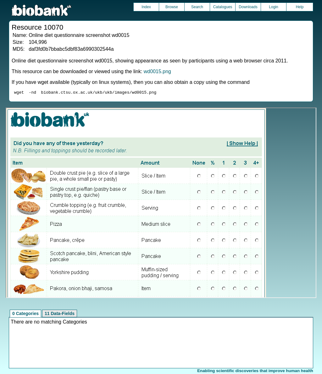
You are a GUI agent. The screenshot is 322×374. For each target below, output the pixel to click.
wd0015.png (157, 71)
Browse (171, 7)
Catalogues (222, 7)
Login (273, 7)
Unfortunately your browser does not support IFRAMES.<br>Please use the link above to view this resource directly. (161, 203)
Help (300, 7)
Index (146, 7)
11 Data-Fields (60, 314)
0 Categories (25, 314)
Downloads (248, 7)
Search (197, 7)
